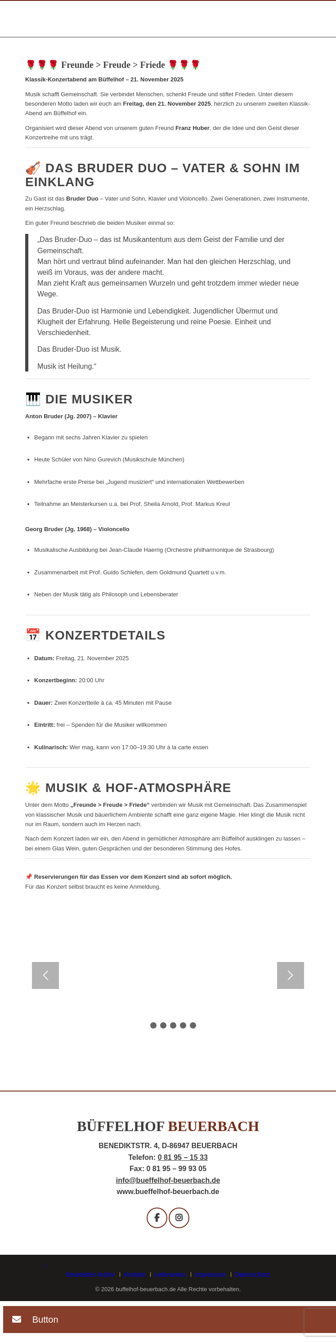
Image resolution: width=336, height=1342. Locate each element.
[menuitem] (92, 1274)
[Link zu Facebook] (45, 1266)
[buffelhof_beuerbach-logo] (139, 20)
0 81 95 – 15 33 (183, 1157)
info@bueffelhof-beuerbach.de (168, 1180)
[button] (31, 1320)
